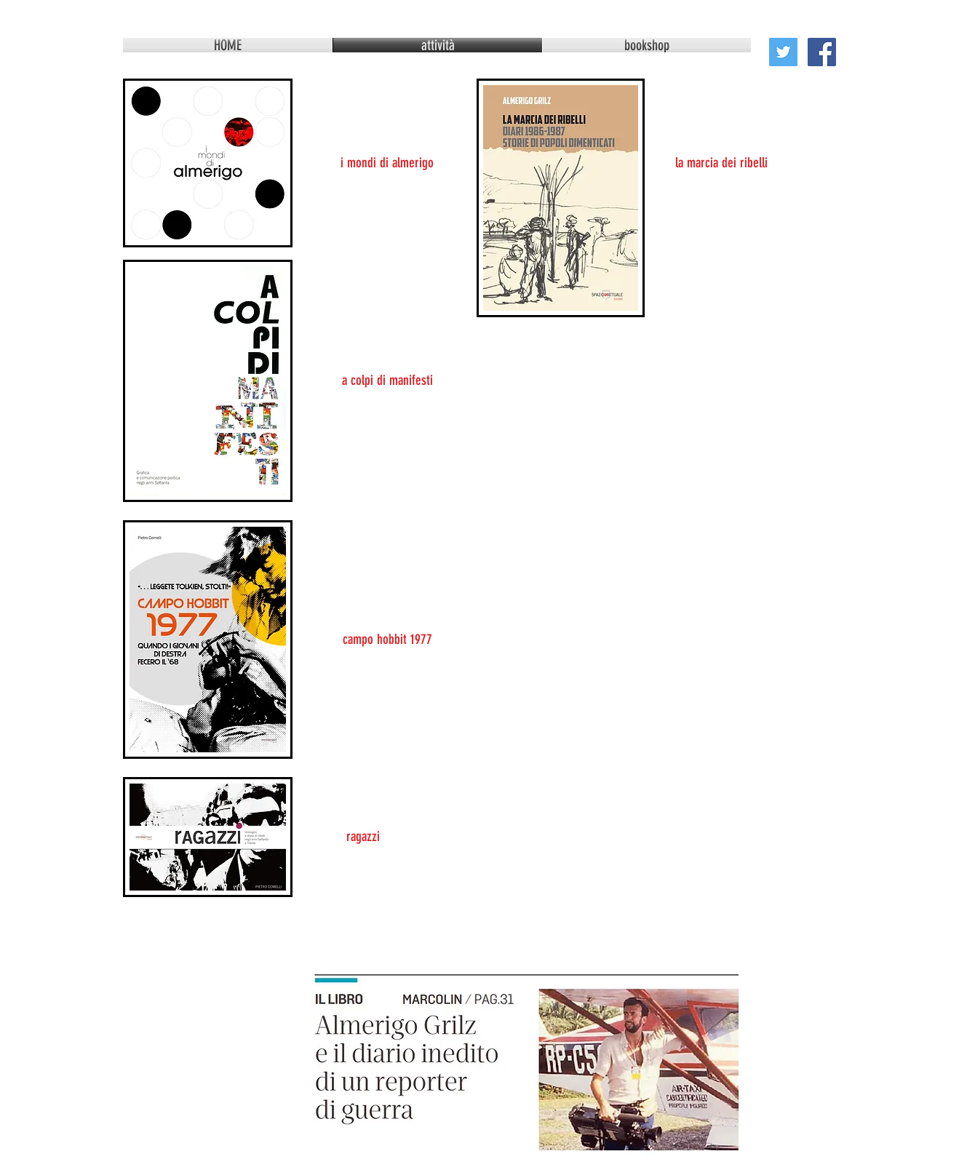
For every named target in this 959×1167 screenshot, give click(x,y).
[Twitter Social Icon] (783, 52)
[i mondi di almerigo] (387, 163)
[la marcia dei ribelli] (721, 163)
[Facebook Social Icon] (822, 52)
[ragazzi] (363, 836)
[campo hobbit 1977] (387, 639)
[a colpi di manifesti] (387, 380)
